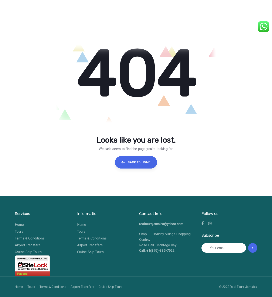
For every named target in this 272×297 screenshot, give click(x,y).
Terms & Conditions (30, 238)
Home (19, 225)
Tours (19, 231)
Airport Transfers (28, 245)
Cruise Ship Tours (28, 252)
